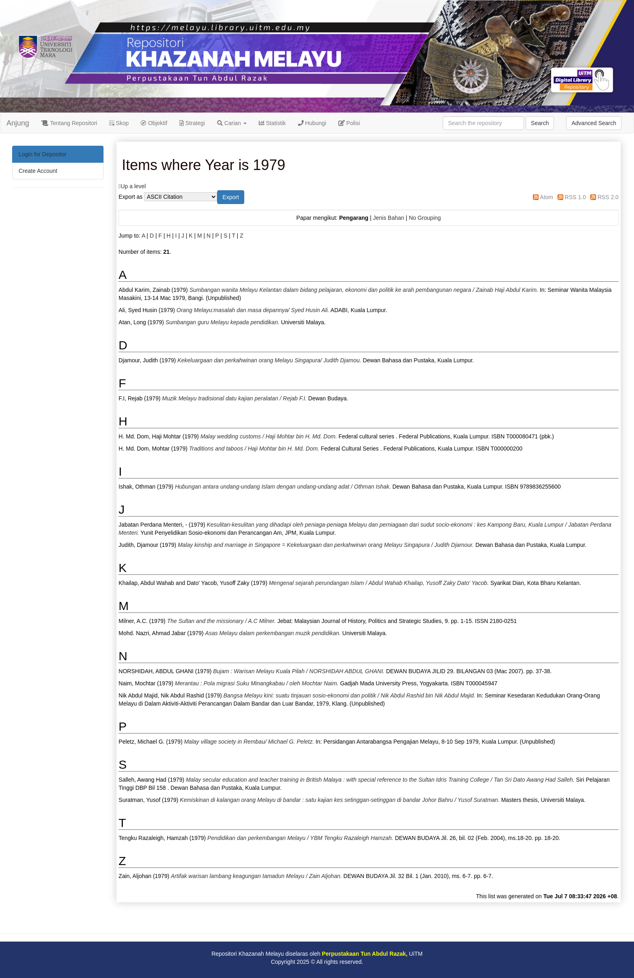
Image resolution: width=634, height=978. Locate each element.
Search (540, 123)
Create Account (38, 171)
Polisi (349, 123)
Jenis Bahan (388, 218)
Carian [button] (232, 123)
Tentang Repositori (69, 123)
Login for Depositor (42, 154)
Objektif (154, 123)
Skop (119, 123)
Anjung (17, 123)
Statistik (272, 123)
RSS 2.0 (608, 197)
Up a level (133, 186)
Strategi (192, 123)
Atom (546, 197)
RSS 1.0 (575, 197)
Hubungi (312, 123)
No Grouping (425, 218)
